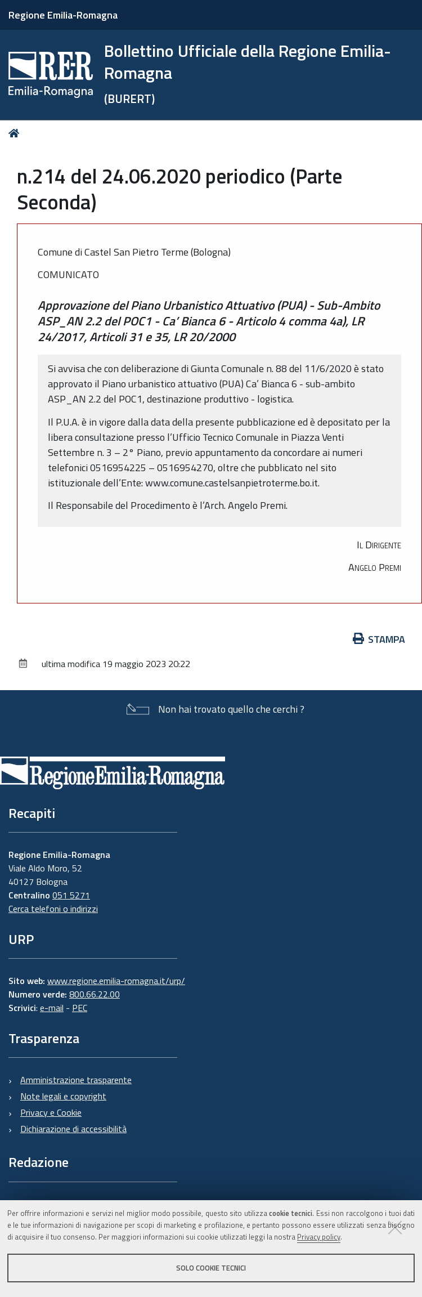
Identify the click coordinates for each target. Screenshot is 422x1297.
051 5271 (71, 895)
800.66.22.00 (94, 994)
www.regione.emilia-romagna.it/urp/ (116, 980)
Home (16, 133)
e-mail (52, 1007)
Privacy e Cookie (51, 1112)
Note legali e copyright (63, 1096)
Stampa (379, 639)
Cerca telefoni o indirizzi (53, 908)
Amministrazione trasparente (76, 1079)
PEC (79, 1007)
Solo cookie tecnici (211, 1267)
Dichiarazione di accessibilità (73, 1128)
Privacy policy (318, 1236)
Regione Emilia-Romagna (63, 15)
